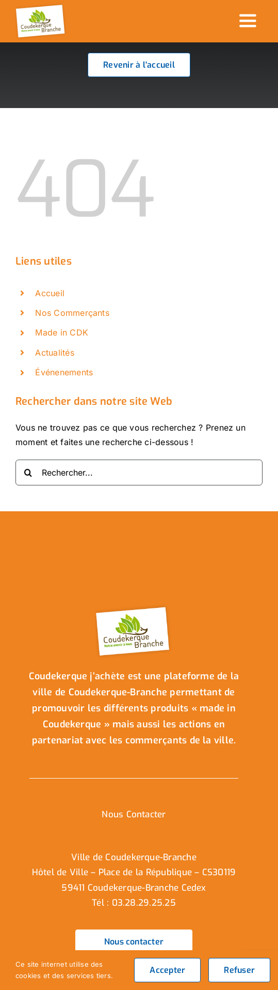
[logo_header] (41, 7)
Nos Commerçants (72, 313)
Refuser (239, 970)
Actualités (54, 352)
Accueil (49, 293)
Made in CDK (61, 332)
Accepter (167, 970)
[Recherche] (28, 472)
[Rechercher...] (139, 472)
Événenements (64, 372)
